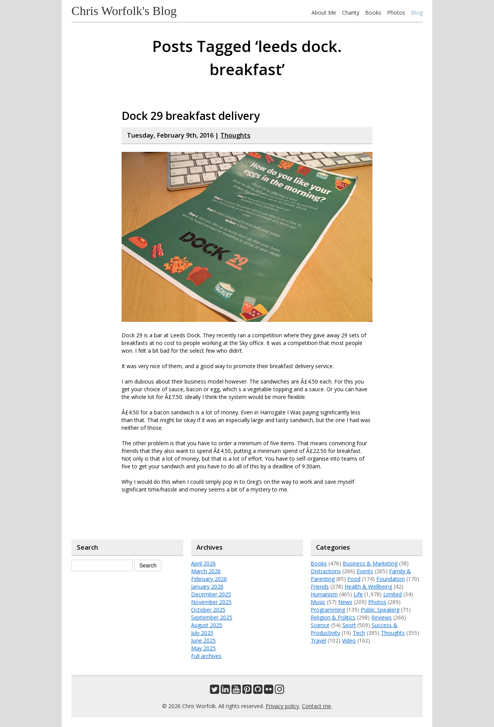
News (345, 602)
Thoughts (235, 135)
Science (320, 625)
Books (373, 12)
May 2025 (203, 648)
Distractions (326, 571)
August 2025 (206, 625)
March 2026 (206, 571)
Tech (359, 632)
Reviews (381, 617)
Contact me (316, 706)
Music (318, 602)
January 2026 (207, 586)
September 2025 (211, 617)
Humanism (324, 594)
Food (353, 578)
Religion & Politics (333, 617)
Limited (392, 594)
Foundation (390, 578)
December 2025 (211, 594)
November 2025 (211, 602)
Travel (318, 640)
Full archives (206, 656)
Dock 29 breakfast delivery (191, 115)
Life (358, 594)
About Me (323, 12)
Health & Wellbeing (368, 586)
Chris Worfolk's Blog (124, 11)
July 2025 (202, 632)
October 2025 (208, 609)
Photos (396, 12)
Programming (328, 609)
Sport (349, 625)
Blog (417, 12)
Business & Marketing (370, 563)
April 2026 (203, 563)
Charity (350, 12)
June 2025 (203, 640)
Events (365, 571)
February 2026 (209, 578)
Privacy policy (282, 706)
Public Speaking (380, 609)
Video (349, 640)
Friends (320, 586)
